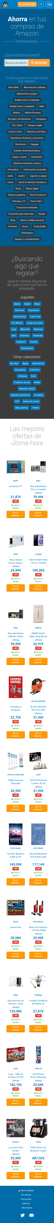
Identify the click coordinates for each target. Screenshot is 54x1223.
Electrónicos (20, 316)
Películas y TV (18, 201)
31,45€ (38, 717)
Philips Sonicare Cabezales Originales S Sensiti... (15, 782)
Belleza (16, 112)
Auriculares (20, 369)
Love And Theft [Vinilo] (15, 1149)
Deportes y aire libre (36, 131)
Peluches (24, 335)
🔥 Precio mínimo (26, 1191)
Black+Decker (38, 701)
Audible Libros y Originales (27, 100)
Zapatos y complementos (27, 239)
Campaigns (41, 119)
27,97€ (38, 1011)
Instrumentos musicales (35, 169)
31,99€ (38, 791)
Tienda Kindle (39, 226)
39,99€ (16, 644)
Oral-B (38, 1069)
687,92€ (38, 1158)
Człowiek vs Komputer (15, 708)
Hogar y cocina (19, 157)
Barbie (17, 304)
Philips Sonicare (15, 775)
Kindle (37, 382)
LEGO (38, 775)
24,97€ (38, 644)
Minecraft (25, 329)
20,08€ (16, 938)
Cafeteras (34, 369)
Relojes (41, 214)
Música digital (32, 188)
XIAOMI (38, 554)
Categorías (25, 1199)
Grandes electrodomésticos (27, 150)
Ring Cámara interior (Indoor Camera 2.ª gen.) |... (15, 561)
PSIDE (38, 1142)
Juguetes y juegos (38, 176)
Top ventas (26, 1195)
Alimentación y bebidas (35, 87)
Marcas (26, 1203)
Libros (11, 182)
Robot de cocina (31, 401)
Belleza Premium (33, 112)
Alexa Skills (13, 87)
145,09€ (16, 864)
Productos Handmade (27, 207)
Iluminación (36, 157)
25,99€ (16, 1158)
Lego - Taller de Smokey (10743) (15, 1075)
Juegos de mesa (35, 323)
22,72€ (16, 717)
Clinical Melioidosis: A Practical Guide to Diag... (38, 856)
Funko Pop (35, 316)
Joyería (21, 176)
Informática (13, 169)
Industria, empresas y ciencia (27, 163)
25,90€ (38, 938)
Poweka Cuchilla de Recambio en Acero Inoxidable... (38, 1002)
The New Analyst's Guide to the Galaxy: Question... (15, 856)
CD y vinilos (17, 125)
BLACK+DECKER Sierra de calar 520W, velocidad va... (38, 708)
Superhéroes (27, 348)
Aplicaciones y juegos (27, 93)
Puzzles (33, 342)
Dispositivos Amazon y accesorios (27, 138)
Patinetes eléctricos (20, 395)
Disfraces (19, 310)
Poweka (38, 995)
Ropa (12, 220)
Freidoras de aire (22, 382)
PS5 (17, 401)
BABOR (38, 628)
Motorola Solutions (38, 922)
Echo (33, 376)
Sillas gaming (21, 407)
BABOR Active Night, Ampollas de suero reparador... (38, 635)
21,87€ (16, 497)
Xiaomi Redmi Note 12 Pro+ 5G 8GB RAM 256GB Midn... (38, 561)
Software (12, 226)
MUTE (15, 481)
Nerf (14, 335)
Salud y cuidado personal (32, 220)
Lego (14, 329)
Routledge (16, 848)
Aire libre (14, 363)
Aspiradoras (38, 363)
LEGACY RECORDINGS (15, 1142)
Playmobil (37, 335)
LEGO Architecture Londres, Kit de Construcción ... (38, 782)
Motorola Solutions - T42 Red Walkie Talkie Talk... (38, 929)
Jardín (10, 176)
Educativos (34, 310)
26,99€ (16, 791)
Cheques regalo (35, 125)
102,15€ (16, 1085)
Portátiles (38, 395)
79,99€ (38, 497)
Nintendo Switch (27, 388)
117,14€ (38, 864)
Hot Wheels (17, 323)
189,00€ (38, 570)
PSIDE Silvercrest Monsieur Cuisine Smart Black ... (38, 1149)
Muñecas (38, 329)
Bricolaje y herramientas (19, 119)
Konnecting (15, 927)
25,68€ (38, 1085)
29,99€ (16, 570)
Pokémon (21, 342)
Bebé (41, 106)
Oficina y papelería (16, 195)
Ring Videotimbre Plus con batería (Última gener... (38, 488)
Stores (25, 226)
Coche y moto (15, 131)
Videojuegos (27, 233)
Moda (18, 188)
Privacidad (27, 1208)
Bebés (27, 304)
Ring (38, 481)
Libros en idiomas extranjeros (32, 182)
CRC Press (38, 848)
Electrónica (20, 144)
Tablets (35, 407)
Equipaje (35, 144)
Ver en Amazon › (15, 514)
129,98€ (16, 1011)
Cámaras (22, 376)
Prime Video (36, 201)
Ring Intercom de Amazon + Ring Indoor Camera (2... (16, 1002)
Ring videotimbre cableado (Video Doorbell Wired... (15, 635)
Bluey (37, 304)
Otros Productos (38, 195)
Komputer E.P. (15, 486)
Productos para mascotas (21, 214)
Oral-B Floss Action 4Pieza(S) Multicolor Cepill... (38, 1076)
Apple (25, 363)
